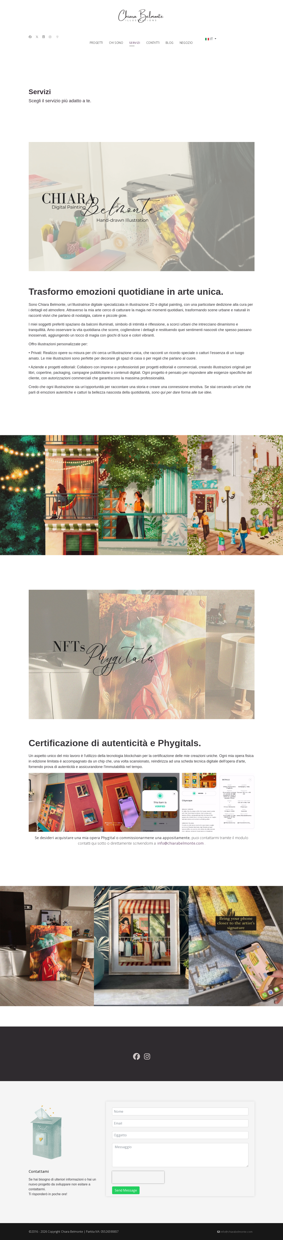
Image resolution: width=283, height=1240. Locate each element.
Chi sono (116, 43)
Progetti (96, 43)
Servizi (134, 43)
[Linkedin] (43, 37)
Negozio (186, 43)
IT (209, 39)
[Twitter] (37, 37)
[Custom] (57, 37)
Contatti (153, 43)
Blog (170, 43)
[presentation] (138, 1177)
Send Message (126, 1190)
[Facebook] (30, 37)
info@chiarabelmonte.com (236, 1231)
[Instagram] (50, 37)
